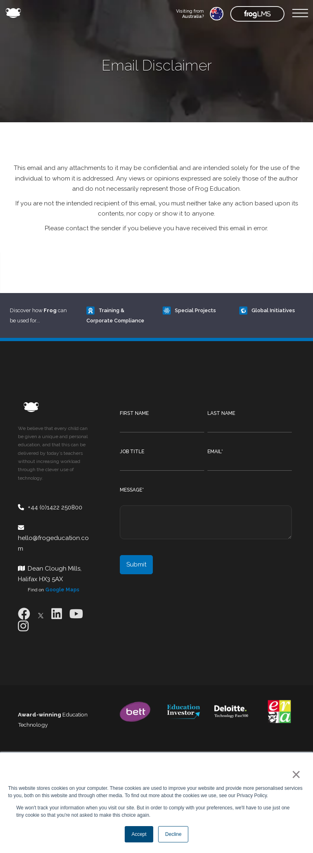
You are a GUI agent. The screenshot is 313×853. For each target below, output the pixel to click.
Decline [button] (173, 834)
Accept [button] (139, 834)
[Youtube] (76, 614)
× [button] (294, 774)
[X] (40, 614)
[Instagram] (23, 626)
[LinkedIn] (56, 614)
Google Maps (62, 590)
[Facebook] (24, 614)
